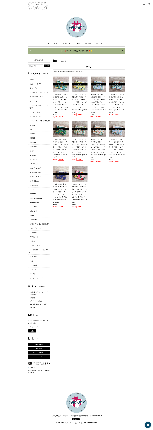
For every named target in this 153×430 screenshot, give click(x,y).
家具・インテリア (35, 84)
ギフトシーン (34, 237)
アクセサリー (34, 101)
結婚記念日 (33, 146)
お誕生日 (33, 138)
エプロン (33, 269)
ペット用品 (33, 265)
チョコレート (34, 125)
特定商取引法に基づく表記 (38, 304)
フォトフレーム (35, 245)
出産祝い (33, 142)
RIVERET (33, 194)
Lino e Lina (33, 220)
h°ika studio (33, 211)
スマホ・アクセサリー (37, 278)
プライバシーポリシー (37, 301)
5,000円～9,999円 (35, 177)
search (47, 66)
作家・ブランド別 (35, 228)
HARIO (32, 215)
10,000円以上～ (35, 181)
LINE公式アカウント (39, 352)
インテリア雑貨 (35, 112)
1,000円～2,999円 (35, 168)
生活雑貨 (33, 241)
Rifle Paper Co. (35, 202)
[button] (67, 43)
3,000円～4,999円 (35, 172)
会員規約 (32, 307)
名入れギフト (34, 88)
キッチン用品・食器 (36, 97)
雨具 (31, 261)
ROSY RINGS (34, 207)
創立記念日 (33, 159)
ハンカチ (33, 274)
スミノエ (33, 189)
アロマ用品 (33, 256)
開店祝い (33, 155)
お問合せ (32, 298)
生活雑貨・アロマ (35, 116)
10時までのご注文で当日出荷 (69, 72)
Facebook (39, 357)
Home (55, 72)
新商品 (32, 79)
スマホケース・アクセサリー (39, 92)
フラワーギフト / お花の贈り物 (40, 121)
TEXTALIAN (34, 185)
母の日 (32, 129)
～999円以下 (34, 164)
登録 (32, 331)
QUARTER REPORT (36, 198)
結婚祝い (33, 134)
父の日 (32, 151)
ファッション (34, 232)
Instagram (39, 348)
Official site (39, 344)
